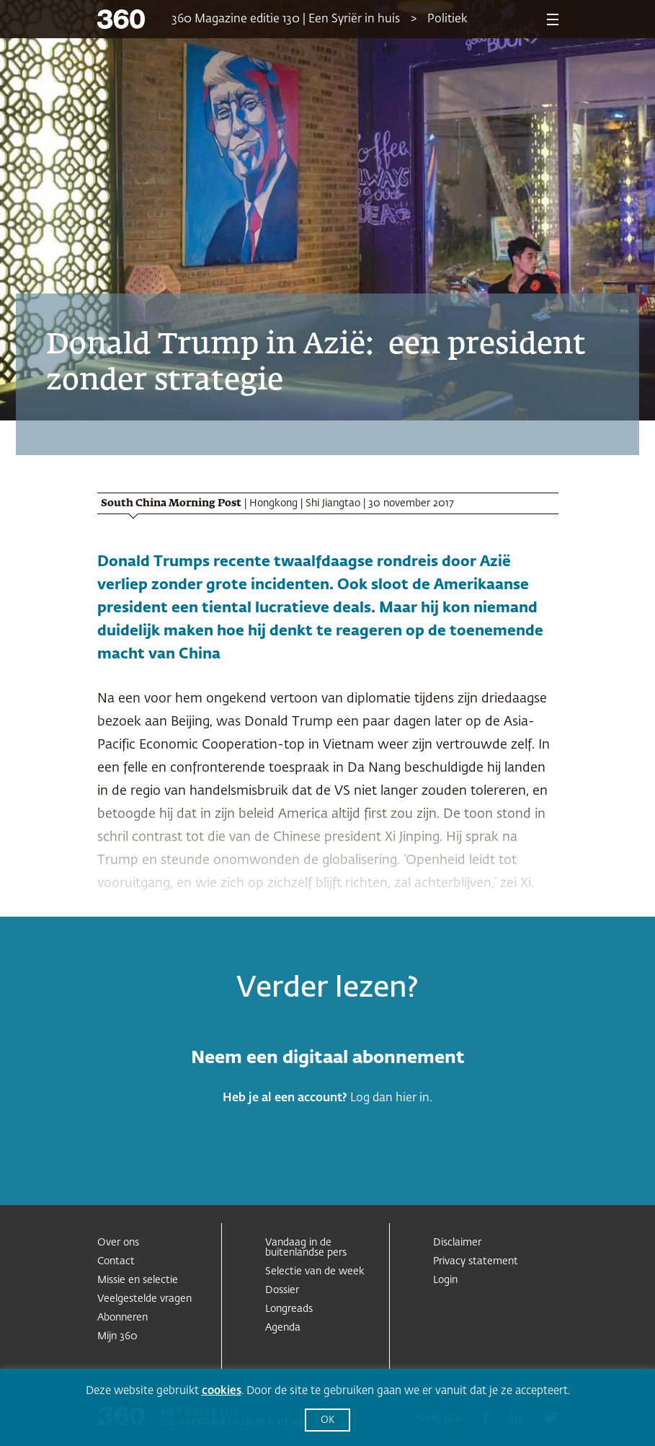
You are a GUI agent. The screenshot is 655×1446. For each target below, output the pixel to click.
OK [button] (327, 1420)
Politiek (447, 19)
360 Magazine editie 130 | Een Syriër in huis (285, 19)
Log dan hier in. (391, 1098)
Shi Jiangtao (333, 503)
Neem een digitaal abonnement (328, 1058)
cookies (221, 1390)
